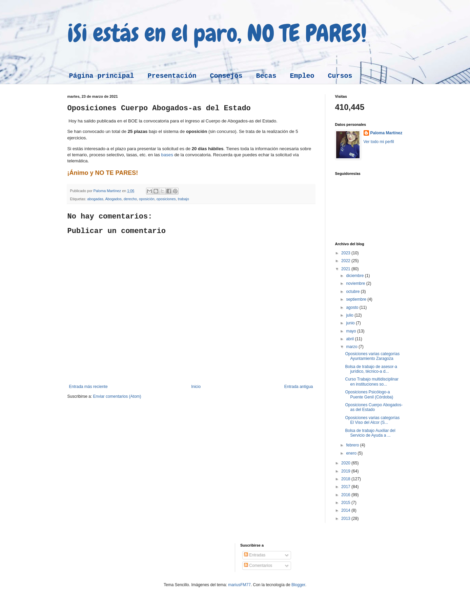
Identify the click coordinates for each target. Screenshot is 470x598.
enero (351, 453)
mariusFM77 (239, 584)
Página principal (101, 76)
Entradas (254, 555)
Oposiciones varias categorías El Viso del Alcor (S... (372, 420)
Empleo (302, 76)
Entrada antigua (298, 386)
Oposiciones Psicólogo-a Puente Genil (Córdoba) (369, 394)
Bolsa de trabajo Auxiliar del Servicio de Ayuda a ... (370, 433)
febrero (353, 445)
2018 (346, 479)
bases (167, 154)
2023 (346, 253)
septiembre (356, 299)
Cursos (340, 76)
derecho (130, 199)
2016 (346, 494)
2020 (346, 463)
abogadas (95, 199)
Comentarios (258, 565)
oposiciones (166, 199)
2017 (346, 486)
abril (350, 339)
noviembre (356, 283)
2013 (346, 518)
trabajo (183, 199)
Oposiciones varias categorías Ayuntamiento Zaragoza (372, 356)
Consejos (226, 76)
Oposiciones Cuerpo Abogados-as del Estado (373, 407)
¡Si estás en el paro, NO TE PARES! (217, 33)
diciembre (355, 275)
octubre (353, 291)
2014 (346, 510)
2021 (346, 269)
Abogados (113, 199)
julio (350, 315)
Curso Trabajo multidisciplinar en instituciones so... (371, 381)
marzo (352, 346)
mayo (351, 331)
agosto (352, 307)
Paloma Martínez (386, 133)
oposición (147, 199)
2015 (346, 502)
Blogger (298, 584)
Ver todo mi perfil (379, 141)
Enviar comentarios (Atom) (117, 396)
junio (351, 323)
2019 (346, 471)
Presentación (172, 76)
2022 (346, 260)
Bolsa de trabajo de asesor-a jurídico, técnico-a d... (371, 369)
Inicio (196, 386)
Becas (266, 76)
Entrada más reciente (88, 386)
